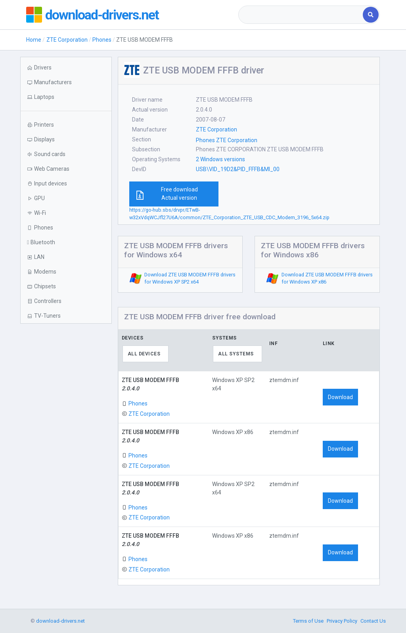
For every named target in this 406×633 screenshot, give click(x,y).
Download (340, 397)
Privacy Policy (342, 621)
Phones (101, 40)
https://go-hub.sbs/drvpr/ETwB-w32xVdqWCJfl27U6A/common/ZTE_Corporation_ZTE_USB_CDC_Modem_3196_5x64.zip (229, 213)
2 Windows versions (220, 159)
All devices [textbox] (144, 354)
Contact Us (373, 621)
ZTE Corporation (67, 40)
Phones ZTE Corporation (226, 140)
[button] (66, 97)
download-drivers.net (104, 14)
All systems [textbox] (236, 354)
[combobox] (301, 15)
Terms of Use (308, 621)
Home (33, 40)
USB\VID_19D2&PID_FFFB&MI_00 (238, 169)
